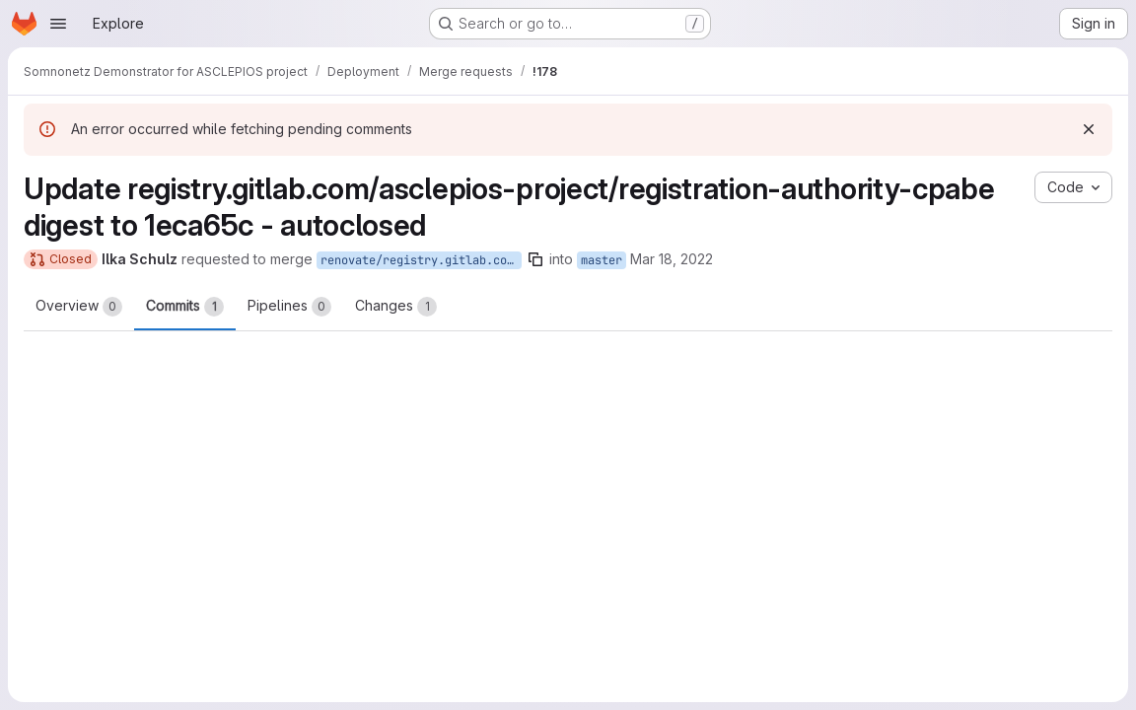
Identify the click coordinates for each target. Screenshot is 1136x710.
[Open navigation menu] (58, 23)
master (601, 260)
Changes (396, 307)
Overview (79, 307)
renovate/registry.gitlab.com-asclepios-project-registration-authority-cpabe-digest (421, 260)
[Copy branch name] (535, 259)
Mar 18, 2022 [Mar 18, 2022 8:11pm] (671, 258)
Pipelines (289, 307)
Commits (185, 307)
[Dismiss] (1088, 129)
